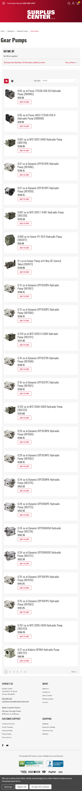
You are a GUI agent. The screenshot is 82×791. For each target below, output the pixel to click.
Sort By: (37, 80)
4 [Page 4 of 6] (17, 676)
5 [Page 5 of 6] (21, 676)
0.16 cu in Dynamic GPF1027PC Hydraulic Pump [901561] (38, 384)
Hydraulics (10, 31)
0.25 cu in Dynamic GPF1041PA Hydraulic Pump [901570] (38, 578)
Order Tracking (7, 731)
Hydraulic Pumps (22, 31)
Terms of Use (6, 741)
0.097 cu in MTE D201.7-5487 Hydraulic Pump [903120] (41, 213)
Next (74, 675)
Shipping (45, 728)
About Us (45, 693)
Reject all (21, 786)
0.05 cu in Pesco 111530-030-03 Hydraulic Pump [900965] (39, 92)
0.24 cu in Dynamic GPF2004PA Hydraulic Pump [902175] (39, 481)
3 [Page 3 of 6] (13, 676)
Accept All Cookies (40, 786)
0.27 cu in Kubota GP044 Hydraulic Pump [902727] (38, 651)
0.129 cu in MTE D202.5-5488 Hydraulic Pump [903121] (38, 335)
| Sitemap (60, 760)
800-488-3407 (7, 703)
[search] (68, 3)
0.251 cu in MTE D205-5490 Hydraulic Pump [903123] (40, 627)
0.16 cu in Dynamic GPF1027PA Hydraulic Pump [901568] (38, 359)
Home (3, 31)
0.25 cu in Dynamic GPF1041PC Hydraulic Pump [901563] (38, 602)
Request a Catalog (48, 731)
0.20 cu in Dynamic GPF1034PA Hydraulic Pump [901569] (38, 432)
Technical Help (7, 734)
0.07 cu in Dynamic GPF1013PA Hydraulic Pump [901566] (38, 165)
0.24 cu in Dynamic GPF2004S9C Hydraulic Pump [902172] (39, 554)
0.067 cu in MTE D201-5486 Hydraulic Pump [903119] (40, 141)
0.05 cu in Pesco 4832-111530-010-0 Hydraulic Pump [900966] (36, 116)
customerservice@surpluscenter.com (15, 705)
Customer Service (8, 728)
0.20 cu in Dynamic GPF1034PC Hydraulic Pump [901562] (39, 456)
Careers (45, 706)
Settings (8, 786)
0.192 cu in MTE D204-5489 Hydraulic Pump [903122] (40, 408)
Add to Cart (24, 101)
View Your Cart (47, 734)
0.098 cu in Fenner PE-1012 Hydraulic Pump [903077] (40, 238)
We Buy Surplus (47, 703)
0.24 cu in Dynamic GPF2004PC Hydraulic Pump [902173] (39, 505)
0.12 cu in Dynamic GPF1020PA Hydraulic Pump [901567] (38, 286)
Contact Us (46, 696)
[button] (41, 62)
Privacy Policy (7, 738)
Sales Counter (47, 699)
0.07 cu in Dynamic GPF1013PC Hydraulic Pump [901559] (38, 189)
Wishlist (45, 738)
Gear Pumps (34, 31)
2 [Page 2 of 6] (9, 676)
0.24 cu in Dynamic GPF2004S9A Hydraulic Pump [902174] (39, 529)
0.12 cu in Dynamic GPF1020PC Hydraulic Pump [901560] (38, 311)
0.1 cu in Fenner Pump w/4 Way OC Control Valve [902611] (39, 262)
